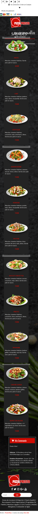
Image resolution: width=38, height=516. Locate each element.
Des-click (26, 513)
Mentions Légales (13, 504)
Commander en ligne (23, 507)
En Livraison (20, 37)
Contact (28, 504)
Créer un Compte (25, 4)
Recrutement (6, 502)
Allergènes (11, 507)
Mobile (34, 504)
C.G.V (22, 504)
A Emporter (20, 42)
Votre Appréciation (18, 502)
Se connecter (15, 4)
